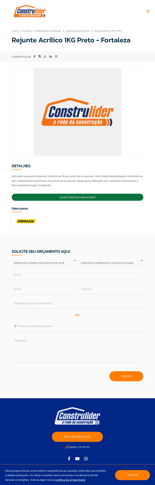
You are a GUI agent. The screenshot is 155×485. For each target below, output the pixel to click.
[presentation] (42, 374)
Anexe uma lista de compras (33, 326)
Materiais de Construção (49, 31)
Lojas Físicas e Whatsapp (77, 197)
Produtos (27, 31)
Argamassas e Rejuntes (78, 31)
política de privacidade (70, 479)
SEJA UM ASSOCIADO (77, 437)
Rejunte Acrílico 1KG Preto (108, 31)
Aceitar (132, 475)
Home (15, 31)
